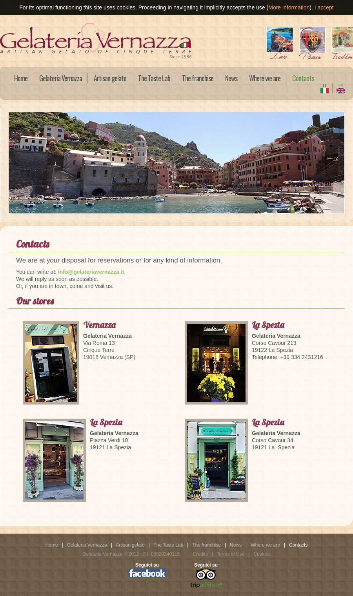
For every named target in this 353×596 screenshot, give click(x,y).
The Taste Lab (154, 78)
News (231, 78)
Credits (201, 554)
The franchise (197, 78)
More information (288, 7)
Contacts (303, 78)
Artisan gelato (110, 78)
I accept (324, 7)
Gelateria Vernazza (60, 78)
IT (324, 87)
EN (341, 87)
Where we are (264, 78)
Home (20, 78)
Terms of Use (231, 554)
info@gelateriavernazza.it (91, 272)
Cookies (261, 554)
